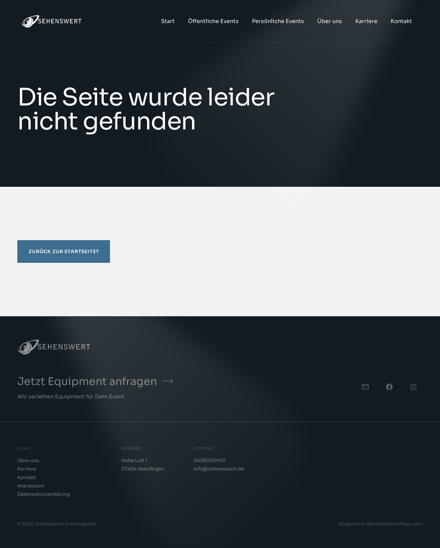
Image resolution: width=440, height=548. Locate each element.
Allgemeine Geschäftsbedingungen (380, 526)
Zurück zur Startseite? (64, 251)
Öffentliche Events (213, 21)
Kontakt (401, 21)
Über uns (329, 21)
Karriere (366, 21)
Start (168, 21)
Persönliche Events (278, 21)
